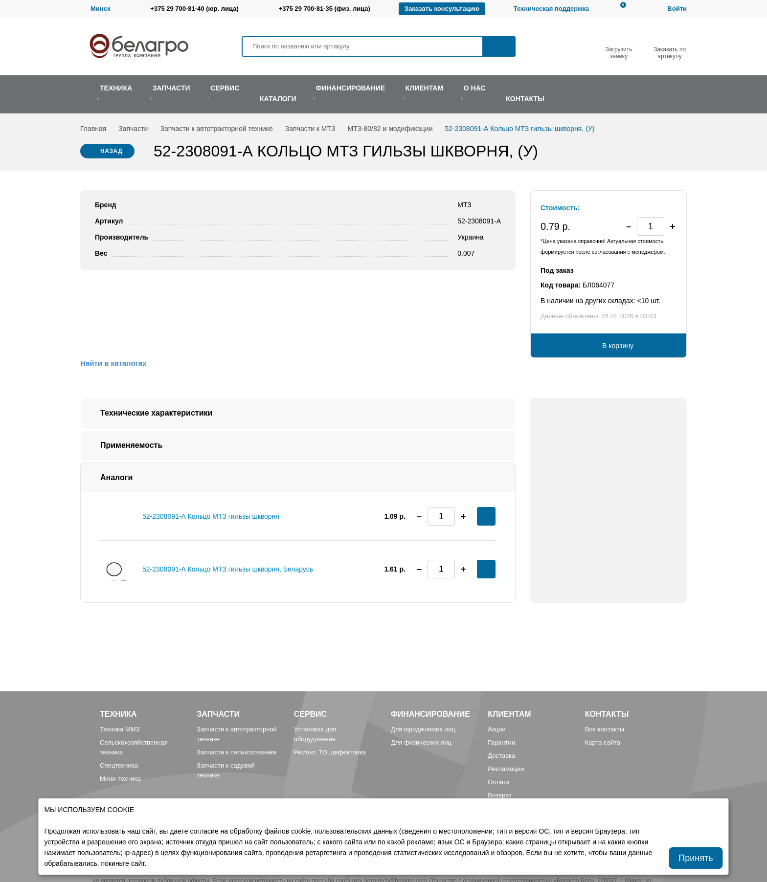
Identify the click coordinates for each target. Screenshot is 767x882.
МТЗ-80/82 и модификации (389, 128)
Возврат (500, 795)
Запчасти (133, 128)
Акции (496, 729)
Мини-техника (120, 778)
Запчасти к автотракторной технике (216, 128)
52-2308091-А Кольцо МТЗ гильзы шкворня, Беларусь (227, 569)
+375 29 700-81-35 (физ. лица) (324, 8)
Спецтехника (119, 765)
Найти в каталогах (113, 363)
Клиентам (509, 714)
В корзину (617, 346)
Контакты (607, 714)
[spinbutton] (650, 226)
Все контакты (604, 729)
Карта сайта (602, 742)
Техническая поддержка (551, 8)
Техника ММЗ (119, 729)
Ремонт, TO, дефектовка (330, 752)
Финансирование (430, 714)
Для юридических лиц (423, 729)
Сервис (310, 714)
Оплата (499, 782)
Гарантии (501, 742)
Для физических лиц (421, 742)
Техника (118, 714)
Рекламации (506, 768)
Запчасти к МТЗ (310, 128)
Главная (93, 128)
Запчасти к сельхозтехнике (236, 752)
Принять (695, 858)
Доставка (501, 755)
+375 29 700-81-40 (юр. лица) (194, 8)
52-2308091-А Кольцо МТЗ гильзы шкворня (210, 516)
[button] (673, 226)
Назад (111, 151)
